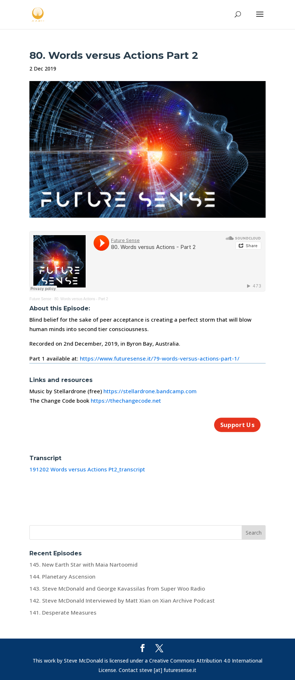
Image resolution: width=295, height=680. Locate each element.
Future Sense (40, 299)
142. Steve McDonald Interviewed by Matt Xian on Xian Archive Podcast (122, 600)
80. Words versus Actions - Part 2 (81, 299)
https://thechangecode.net (126, 400)
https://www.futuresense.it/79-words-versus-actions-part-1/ (159, 358)
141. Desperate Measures (63, 612)
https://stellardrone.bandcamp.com (150, 391)
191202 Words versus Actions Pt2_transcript (87, 469)
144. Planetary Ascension (62, 576)
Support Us (237, 425)
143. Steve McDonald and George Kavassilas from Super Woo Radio (117, 588)
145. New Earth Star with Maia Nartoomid (83, 564)
